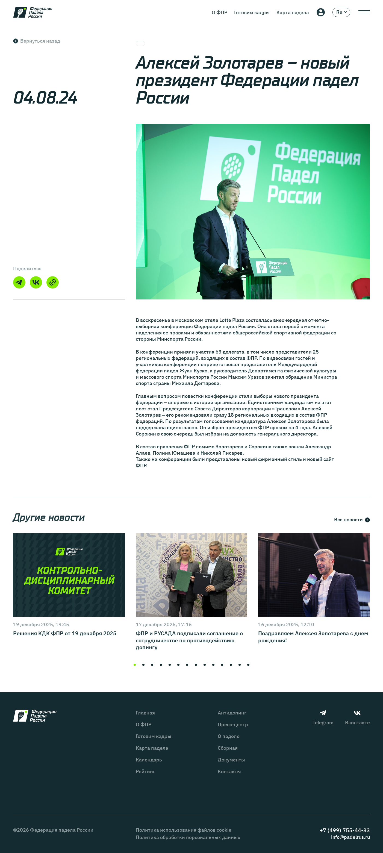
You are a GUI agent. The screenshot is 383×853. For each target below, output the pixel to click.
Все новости (352, 520)
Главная (145, 713)
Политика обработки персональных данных (188, 837)
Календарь (149, 760)
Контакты (229, 771)
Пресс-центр (233, 724)
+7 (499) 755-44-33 (345, 830)
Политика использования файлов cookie (183, 830)
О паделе (229, 736)
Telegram (323, 718)
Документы (231, 760)
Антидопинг (232, 713)
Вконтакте (357, 718)
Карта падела (292, 12)
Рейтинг (145, 771)
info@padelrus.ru (350, 837)
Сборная (228, 748)
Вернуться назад (36, 41)
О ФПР (219, 12)
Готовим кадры (252, 12)
